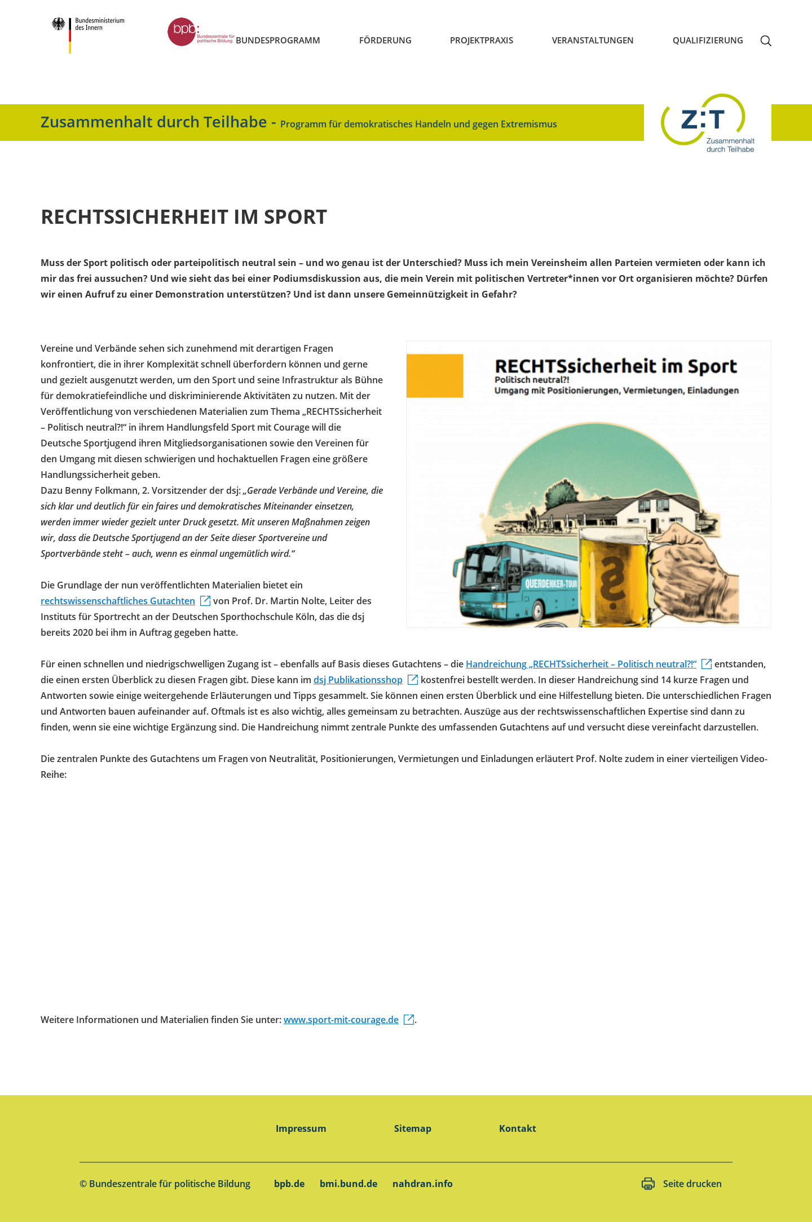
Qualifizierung (708, 40)
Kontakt (517, 1128)
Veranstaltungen (593, 40)
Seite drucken (692, 1183)
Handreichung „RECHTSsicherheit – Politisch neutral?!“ (581, 664)
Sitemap (412, 1128)
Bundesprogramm (278, 40)
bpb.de (289, 1183)
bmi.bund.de (348, 1183)
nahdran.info (422, 1183)
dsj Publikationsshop (358, 680)
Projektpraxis (481, 40)
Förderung (385, 40)
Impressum (301, 1128)
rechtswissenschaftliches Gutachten (118, 601)
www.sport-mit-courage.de (341, 1019)
